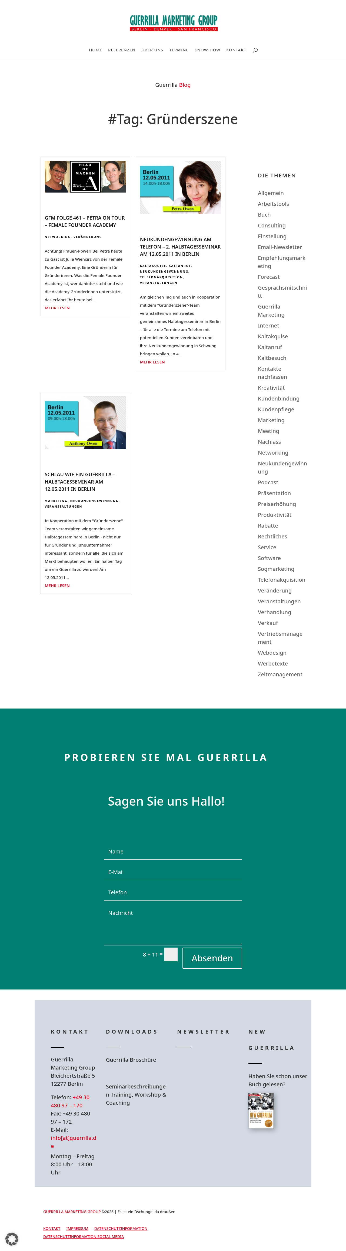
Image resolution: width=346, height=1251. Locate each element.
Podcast (268, 482)
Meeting (268, 431)
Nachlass (269, 441)
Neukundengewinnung (164, 271)
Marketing (56, 501)
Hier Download (140, 1073)
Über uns (152, 50)
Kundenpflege (276, 409)
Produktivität (274, 514)
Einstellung (272, 236)
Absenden (212, 958)
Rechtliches (272, 536)
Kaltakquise (153, 266)
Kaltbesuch (272, 358)
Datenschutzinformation (121, 1229)
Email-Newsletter (280, 247)
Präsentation (274, 493)
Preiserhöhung (277, 504)
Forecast (269, 276)
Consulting (272, 225)
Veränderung (88, 237)
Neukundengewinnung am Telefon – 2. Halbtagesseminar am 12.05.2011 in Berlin (180, 246)
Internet (268, 325)
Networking (58, 237)
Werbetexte (273, 663)
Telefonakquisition (161, 277)
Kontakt (236, 50)
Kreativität (271, 387)
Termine (178, 50)
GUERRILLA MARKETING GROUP (72, 1211)
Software (269, 558)
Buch (264, 214)
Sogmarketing (276, 568)
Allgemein (271, 193)
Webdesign (272, 652)
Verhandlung (274, 612)
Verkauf (268, 623)
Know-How (208, 50)
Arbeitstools (273, 203)
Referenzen (121, 50)
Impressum (77, 1229)
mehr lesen (57, 307)
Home (95, 50)
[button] (12, 1239)
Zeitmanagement (280, 674)
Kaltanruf (180, 266)
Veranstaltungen (159, 283)
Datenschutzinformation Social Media (83, 1237)
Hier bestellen (281, 1148)
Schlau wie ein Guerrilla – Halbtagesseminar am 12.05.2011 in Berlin (80, 481)
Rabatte (268, 525)
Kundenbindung (279, 398)
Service (267, 547)
